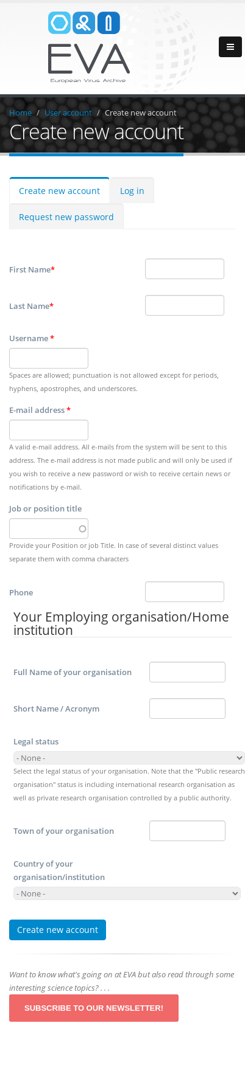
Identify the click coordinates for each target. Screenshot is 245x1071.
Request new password (66, 217)
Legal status (36, 741)
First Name (32, 269)
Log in (132, 190)
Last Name (31, 306)
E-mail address (40, 409)
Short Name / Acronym (56, 708)
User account (68, 112)
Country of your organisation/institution (59, 870)
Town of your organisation (63, 830)
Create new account (141, 112)
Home (20, 112)
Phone (21, 592)
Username (31, 338)
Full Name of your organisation (72, 672)
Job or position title (45, 508)
